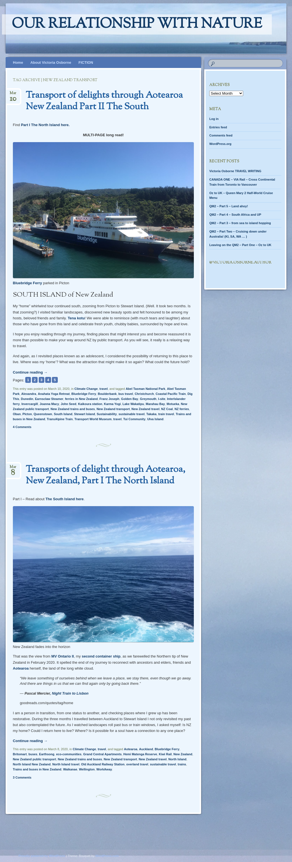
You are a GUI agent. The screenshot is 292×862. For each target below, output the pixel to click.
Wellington (87, 769)
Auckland (146, 749)
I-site (161, 399)
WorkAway (104, 769)
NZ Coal (167, 409)
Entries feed (218, 127)
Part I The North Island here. (45, 125)
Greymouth (148, 399)
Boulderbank (107, 393)
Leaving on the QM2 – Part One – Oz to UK (240, 245)
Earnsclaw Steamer (49, 399)
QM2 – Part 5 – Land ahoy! (228, 206)
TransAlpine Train (60, 419)
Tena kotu (76, 318)
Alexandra (28, 393)
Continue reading (30, 372)
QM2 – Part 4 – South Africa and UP (235, 214)
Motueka (173, 404)
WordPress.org (220, 143)
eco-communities (68, 754)
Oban (17, 414)
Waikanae (70, 769)
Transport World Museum (92, 419)
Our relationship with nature (137, 24)
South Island (63, 414)
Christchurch (144, 393)
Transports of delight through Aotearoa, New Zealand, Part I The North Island (105, 475)
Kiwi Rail (165, 754)
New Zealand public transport (34, 759)
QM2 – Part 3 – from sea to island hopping (240, 223)
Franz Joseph (109, 399)
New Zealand (182, 754)
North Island (177, 759)
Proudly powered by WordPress (42, 856)
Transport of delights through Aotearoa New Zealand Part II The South (104, 101)
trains (182, 764)
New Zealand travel (146, 409)
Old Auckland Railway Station (103, 764)
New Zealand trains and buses (72, 409)
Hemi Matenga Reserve (140, 754)
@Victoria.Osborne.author (240, 262)
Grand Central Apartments (102, 754)
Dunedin (27, 399)
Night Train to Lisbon (70, 693)
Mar (13, 95)
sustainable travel (131, 414)
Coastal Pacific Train (171, 393)
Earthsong (46, 754)
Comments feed (221, 135)
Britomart (20, 754)
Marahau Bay (155, 404)
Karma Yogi (112, 404)
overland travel (137, 764)
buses (32, 754)
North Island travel (65, 764)
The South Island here (64, 499)
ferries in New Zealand (81, 399)
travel (104, 388)
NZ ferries (181, 409)
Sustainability (107, 414)
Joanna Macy (49, 404)
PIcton (27, 414)
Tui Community (134, 419)
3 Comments (22, 777)
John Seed (68, 404)
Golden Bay (129, 399)
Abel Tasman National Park (145, 388)
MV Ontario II (62, 656)
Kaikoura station (90, 404)
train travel (166, 414)
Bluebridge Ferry (27, 283)
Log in (214, 118)
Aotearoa (21, 668)
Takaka (151, 414)
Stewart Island (84, 414)
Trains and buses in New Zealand (37, 769)
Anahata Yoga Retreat (54, 393)
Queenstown (43, 414)
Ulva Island (155, 419)
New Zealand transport (113, 409)
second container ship (101, 656)
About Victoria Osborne (50, 62)
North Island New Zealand (31, 764)
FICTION (86, 62)
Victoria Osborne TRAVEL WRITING (235, 171)
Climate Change (86, 388)
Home (18, 62)
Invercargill (29, 404)
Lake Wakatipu (133, 404)
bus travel (125, 393)
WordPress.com (107, 856)
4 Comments (22, 427)
